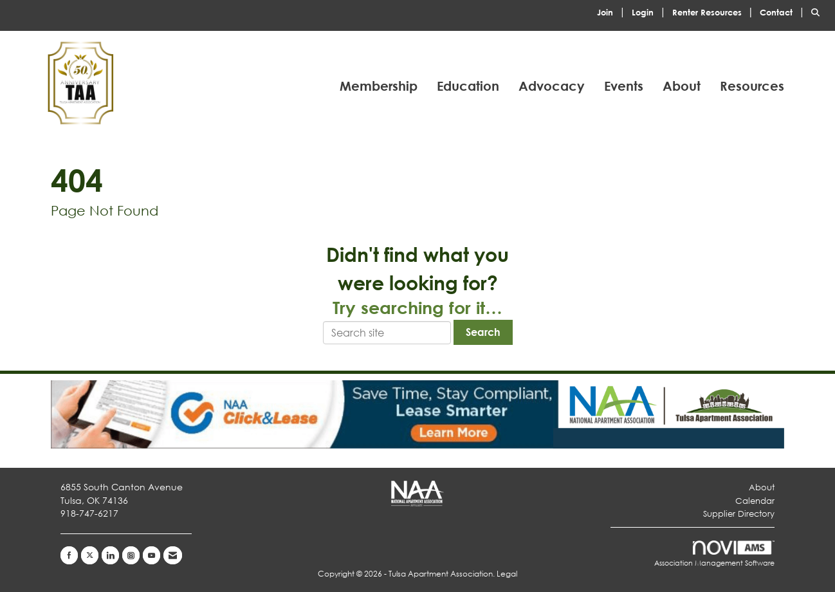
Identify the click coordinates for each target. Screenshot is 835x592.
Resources (752, 86)
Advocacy (551, 86)
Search (483, 332)
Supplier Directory (739, 513)
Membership (379, 86)
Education (468, 86)
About (682, 86)
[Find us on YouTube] (151, 555)
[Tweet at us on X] (89, 555)
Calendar (755, 500)
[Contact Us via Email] (172, 555)
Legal (507, 573)
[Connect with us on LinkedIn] (110, 555)
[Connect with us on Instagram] (131, 555)
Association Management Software (714, 554)
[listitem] (613, 11)
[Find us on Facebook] (69, 555)
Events (623, 86)
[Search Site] (818, 11)
